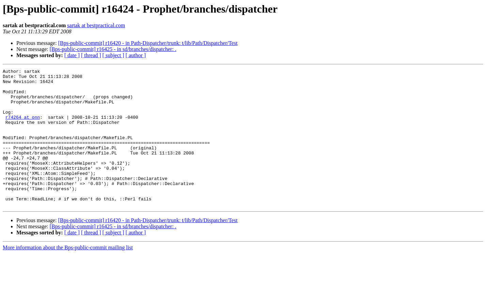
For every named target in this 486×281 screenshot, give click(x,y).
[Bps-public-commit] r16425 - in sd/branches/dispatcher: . (113, 49)
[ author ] (136, 55)
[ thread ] (91, 55)
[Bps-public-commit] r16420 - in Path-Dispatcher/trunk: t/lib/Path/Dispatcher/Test (148, 43)
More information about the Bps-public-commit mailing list (68, 275)
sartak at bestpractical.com (96, 25)
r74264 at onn (22, 127)
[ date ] (72, 55)
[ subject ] (113, 55)
